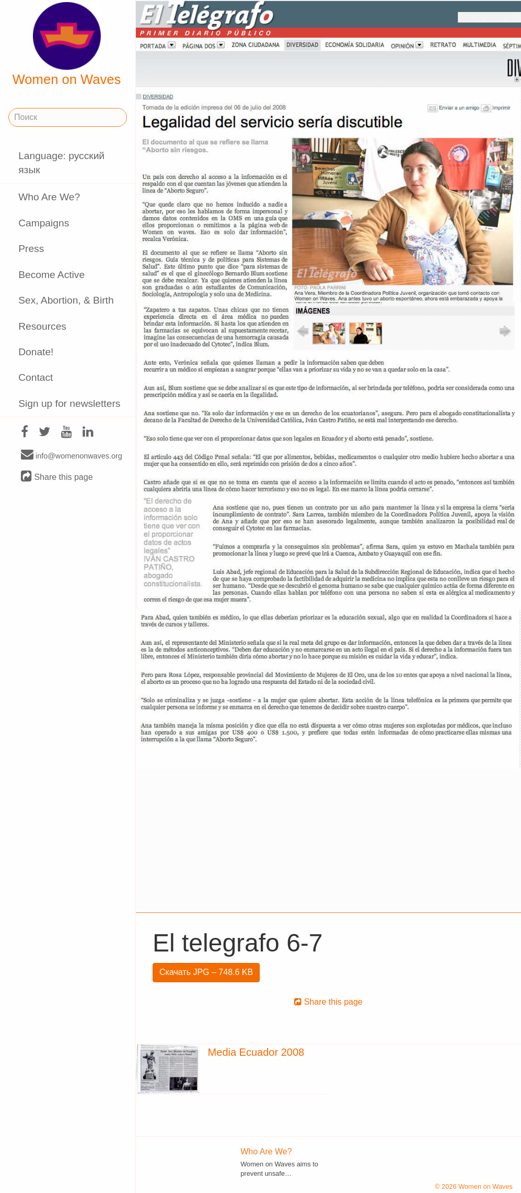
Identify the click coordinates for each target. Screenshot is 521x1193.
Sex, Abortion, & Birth (65, 300)
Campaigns (43, 223)
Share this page (57, 476)
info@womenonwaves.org (71, 455)
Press (31, 248)
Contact (35, 377)
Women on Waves (67, 44)
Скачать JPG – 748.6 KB (206, 972)
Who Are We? (49, 196)
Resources (42, 326)
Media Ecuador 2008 (256, 1052)
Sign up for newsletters (69, 403)
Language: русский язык (61, 162)
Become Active (51, 274)
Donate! (35, 351)
